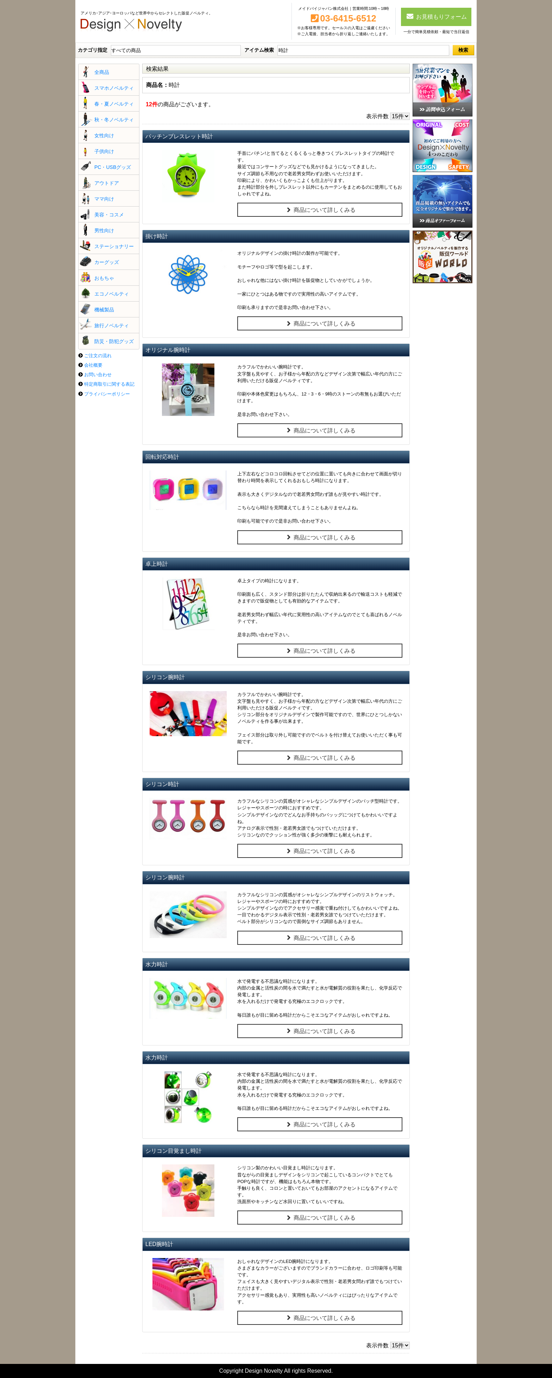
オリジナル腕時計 (167, 350)
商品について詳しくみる (320, 210)
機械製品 (104, 309)
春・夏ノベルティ (114, 104)
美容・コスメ (109, 214)
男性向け (104, 230)
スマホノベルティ (114, 88)
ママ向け (104, 199)
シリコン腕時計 (165, 677)
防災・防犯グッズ (114, 341)
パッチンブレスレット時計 (179, 136)
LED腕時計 (159, 1244)
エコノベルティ (111, 294)
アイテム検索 (259, 50)
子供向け (104, 151)
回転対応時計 (162, 457)
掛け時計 (156, 236)
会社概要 (93, 365)
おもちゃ (104, 278)
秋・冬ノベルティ (114, 119)
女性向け (104, 135)
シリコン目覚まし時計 (173, 1151)
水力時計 (156, 964)
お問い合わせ (98, 374)
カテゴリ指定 (92, 50)
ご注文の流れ (98, 355)
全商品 (101, 72)
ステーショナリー (114, 246)
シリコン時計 (162, 784)
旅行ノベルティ (111, 325)
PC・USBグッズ (112, 167)
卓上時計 (156, 564)
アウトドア (106, 183)
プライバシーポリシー (107, 394)
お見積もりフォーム (436, 16)
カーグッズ (106, 262)
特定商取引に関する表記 (109, 384)
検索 (463, 50)
